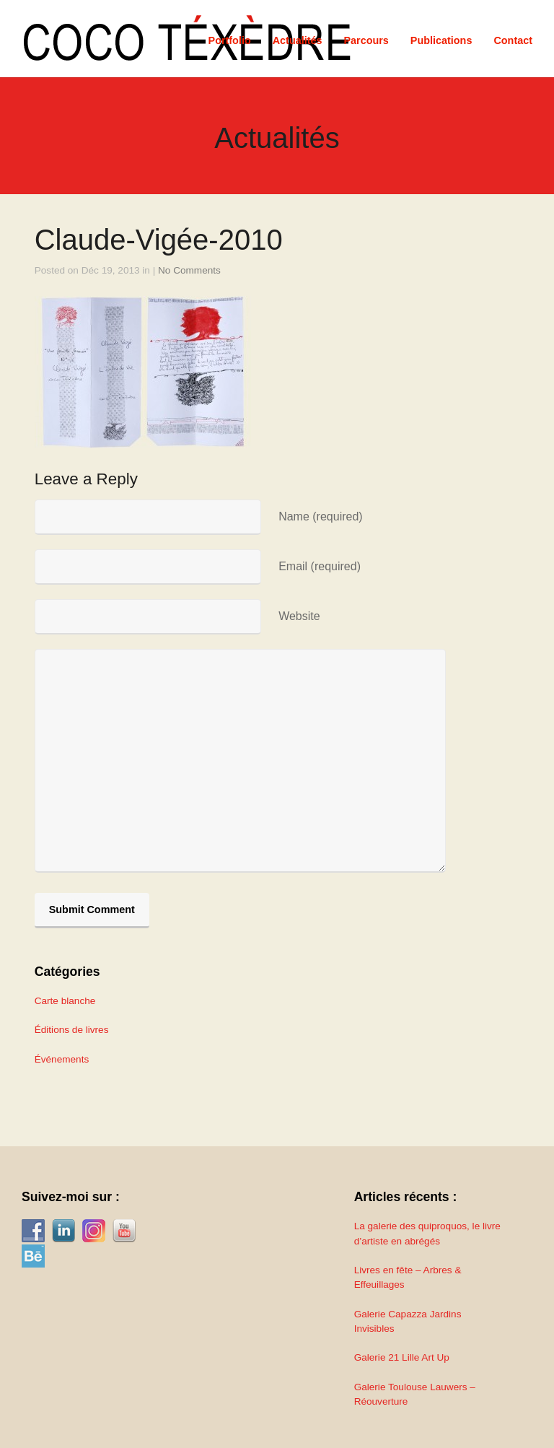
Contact (512, 40)
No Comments (189, 270)
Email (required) (319, 566)
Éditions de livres (72, 1029)
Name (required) (320, 516)
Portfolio (229, 40)
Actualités (297, 40)
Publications (441, 40)
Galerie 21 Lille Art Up (401, 1357)
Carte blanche (65, 1000)
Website (299, 616)
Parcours (365, 40)
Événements (62, 1059)
